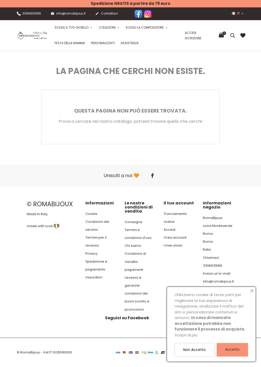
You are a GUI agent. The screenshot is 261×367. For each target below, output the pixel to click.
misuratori (93, 277)
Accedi (169, 229)
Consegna (133, 221)
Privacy (91, 253)
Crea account (175, 237)
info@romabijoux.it (68, 13)
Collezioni (107, 27)
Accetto (232, 349)
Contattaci (106, 13)
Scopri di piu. (186, 335)
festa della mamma (70, 43)
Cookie (91, 213)
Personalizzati (103, 43)
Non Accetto (194, 349)
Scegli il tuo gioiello (72, 27)
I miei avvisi (173, 245)
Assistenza (130, 43)
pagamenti (134, 269)
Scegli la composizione (145, 27)
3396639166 (29, 13)
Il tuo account (179, 203)
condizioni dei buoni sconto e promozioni (137, 301)
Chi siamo (133, 245)
